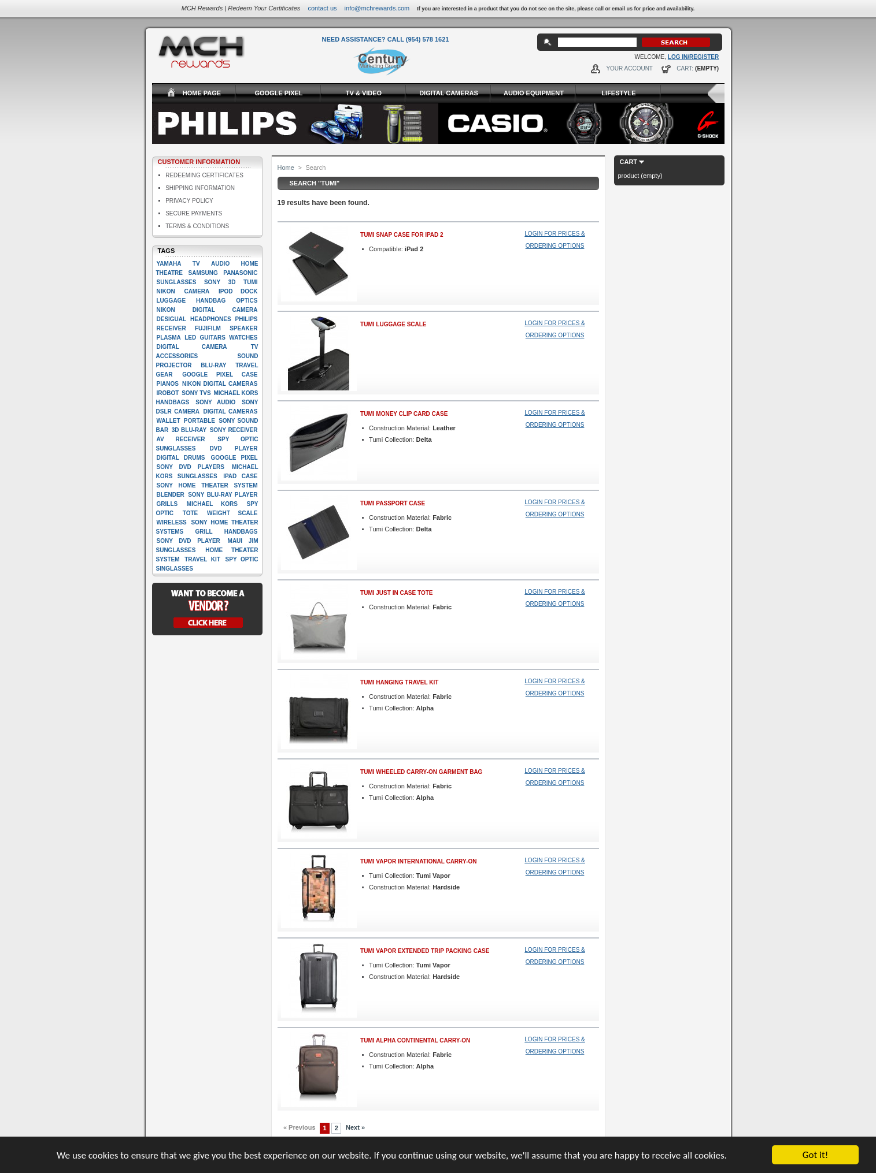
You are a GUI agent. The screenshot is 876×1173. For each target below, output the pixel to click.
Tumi (250, 282)
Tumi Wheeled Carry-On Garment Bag (421, 772)
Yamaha (169, 263)
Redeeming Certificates (204, 175)
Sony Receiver (234, 430)
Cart (629, 161)
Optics (246, 300)
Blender (170, 494)
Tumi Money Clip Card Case (404, 414)
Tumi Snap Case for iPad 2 (401, 235)
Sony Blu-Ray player (222, 494)
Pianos (168, 384)
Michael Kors (212, 504)
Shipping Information (200, 188)
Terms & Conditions (197, 226)
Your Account (629, 68)
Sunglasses (177, 282)
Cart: (685, 68)
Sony (212, 282)
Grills (167, 504)
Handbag (211, 300)
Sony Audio (215, 402)
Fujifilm (208, 328)
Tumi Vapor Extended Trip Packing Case (424, 951)
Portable (199, 421)
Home (286, 167)
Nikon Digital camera (207, 310)
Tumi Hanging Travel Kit (399, 682)
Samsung (203, 273)
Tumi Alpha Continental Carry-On (415, 1040)
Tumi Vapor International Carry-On (418, 861)
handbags (241, 531)
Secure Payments (193, 213)
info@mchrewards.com (377, 8)
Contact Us (322, 8)
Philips (246, 319)
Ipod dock (238, 291)
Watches (243, 337)
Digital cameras (230, 411)
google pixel (234, 458)
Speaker (243, 328)
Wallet (168, 421)
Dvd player (234, 448)
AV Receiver (181, 439)
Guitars (213, 337)
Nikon (166, 291)
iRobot (168, 393)
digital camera (192, 347)
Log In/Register (693, 57)
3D (232, 282)
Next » (355, 1127)
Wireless (172, 522)
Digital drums (181, 458)
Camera (196, 291)
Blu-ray (213, 365)
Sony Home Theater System (207, 485)
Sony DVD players (190, 467)
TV (196, 263)
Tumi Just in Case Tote (396, 593)
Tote (190, 513)
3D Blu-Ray (189, 430)
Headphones (210, 319)
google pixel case (219, 374)
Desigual (172, 319)
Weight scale (232, 513)
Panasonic (240, 273)
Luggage (171, 300)
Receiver (171, 328)
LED (190, 337)
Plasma (169, 337)
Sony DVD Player (188, 541)
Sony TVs (196, 393)
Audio (220, 263)
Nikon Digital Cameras (219, 384)
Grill (204, 531)
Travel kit (202, 559)
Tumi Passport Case (392, 503)
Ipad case (240, 476)
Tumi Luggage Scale (393, 324)
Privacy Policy (189, 201)
